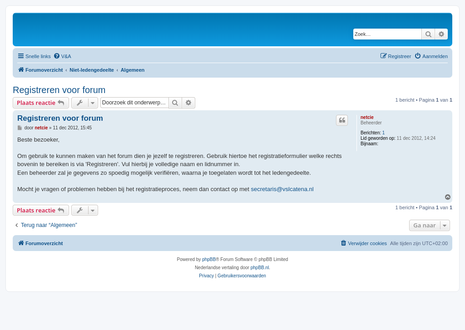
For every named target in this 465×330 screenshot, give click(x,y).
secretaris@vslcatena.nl (282, 189)
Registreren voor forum (59, 90)
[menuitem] (62, 56)
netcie (367, 117)
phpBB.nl (260, 267)
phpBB (209, 259)
